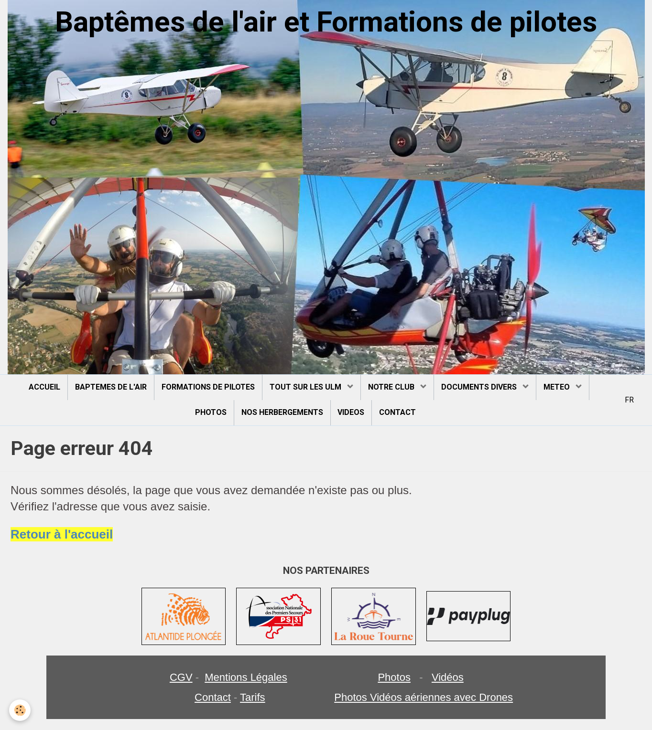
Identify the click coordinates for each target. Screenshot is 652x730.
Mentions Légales (246, 677)
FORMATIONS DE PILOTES (208, 386)
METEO (557, 386)
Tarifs (252, 697)
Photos (394, 677)
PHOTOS (211, 412)
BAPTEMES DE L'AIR (111, 386)
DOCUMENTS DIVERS (480, 386)
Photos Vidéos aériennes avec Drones (423, 697)
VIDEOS (351, 412)
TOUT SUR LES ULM (306, 386)
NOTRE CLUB (392, 386)
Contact (213, 697)
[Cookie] (20, 710)
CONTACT (398, 412)
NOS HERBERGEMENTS (282, 412)
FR (629, 399)
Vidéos (448, 677)
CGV (181, 677)
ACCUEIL (44, 386)
